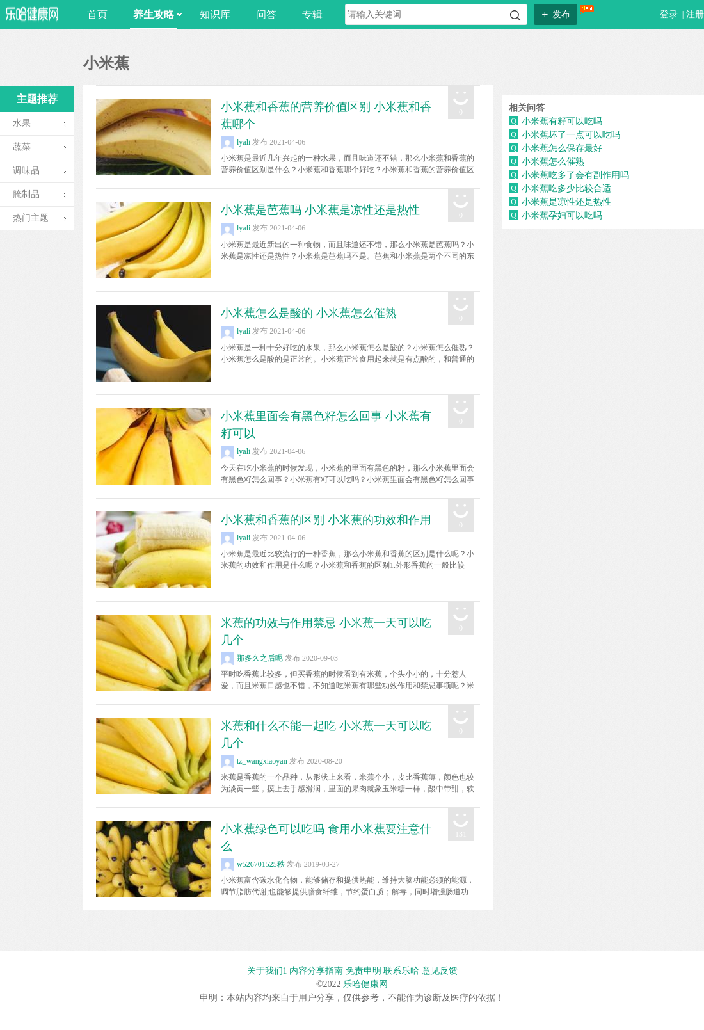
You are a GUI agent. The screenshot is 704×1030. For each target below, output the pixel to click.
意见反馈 (440, 971)
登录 (670, 14)
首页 (97, 14)
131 (461, 834)
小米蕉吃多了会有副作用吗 (575, 175)
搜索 (515, 15)
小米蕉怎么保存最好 (562, 148)
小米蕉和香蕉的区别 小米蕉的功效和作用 (326, 519)
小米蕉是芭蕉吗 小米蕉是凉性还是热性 (320, 210)
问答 (266, 14)
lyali (235, 142)
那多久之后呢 (252, 658)
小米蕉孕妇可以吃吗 (562, 215)
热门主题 (31, 218)
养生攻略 (155, 14)
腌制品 (26, 194)
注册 (695, 14)
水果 (22, 123)
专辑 (312, 14)
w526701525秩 (253, 864)
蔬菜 (22, 147)
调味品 (26, 170)
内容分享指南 (316, 971)
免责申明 (363, 971)
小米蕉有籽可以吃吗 (562, 121)
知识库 (215, 14)
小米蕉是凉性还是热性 (566, 202)
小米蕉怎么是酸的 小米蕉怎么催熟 (309, 313)
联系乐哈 (401, 971)
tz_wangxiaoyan (254, 761)
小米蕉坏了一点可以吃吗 (571, 135)
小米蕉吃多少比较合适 (566, 188)
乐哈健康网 (365, 984)
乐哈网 (32, 13)
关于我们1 (267, 971)
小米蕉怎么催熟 (553, 161)
